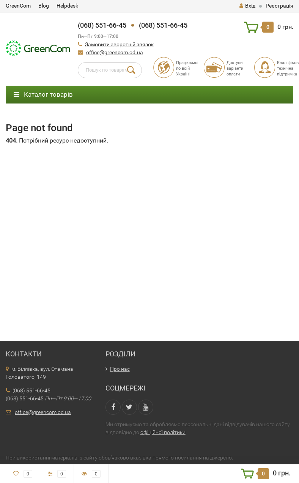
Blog (43, 6)
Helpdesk (67, 6)
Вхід (247, 6)
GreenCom (18, 6)
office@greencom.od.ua (114, 52)
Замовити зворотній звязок (119, 44)
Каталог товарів (43, 94)
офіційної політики (163, 432)
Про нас (120, 369)
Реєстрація (279, 6)
